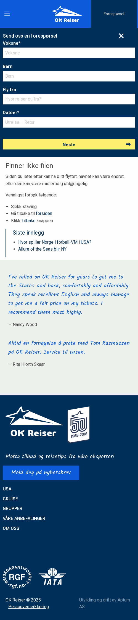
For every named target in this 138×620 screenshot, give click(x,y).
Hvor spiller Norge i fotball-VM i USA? (54, 242)
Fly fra (9, 89)
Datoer (11, 112)
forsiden (44, 213)
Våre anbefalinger (24, 518)
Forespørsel (114, 14)
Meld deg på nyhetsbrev (41, 472)
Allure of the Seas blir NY (42, 249)
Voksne (11, 43)
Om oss (11, 528)
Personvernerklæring (28, 606)
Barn (7, 66)
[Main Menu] (7, 14)
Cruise (10, 498)
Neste (69, 144)
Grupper (12, 508)
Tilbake (29, 220)
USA (7, 489)
